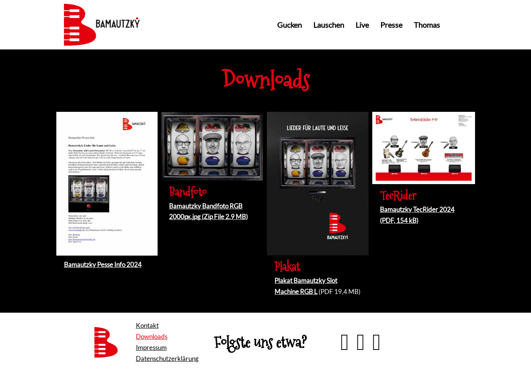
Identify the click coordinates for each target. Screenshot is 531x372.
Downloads (151, 336)
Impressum (151, 347)
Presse (391, 24)
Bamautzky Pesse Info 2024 (103, 265)
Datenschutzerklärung (167, 358)
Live (362, 24)
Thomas (427, 24)
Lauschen (328, 24)
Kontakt (147, 325)
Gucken (289, 24)
